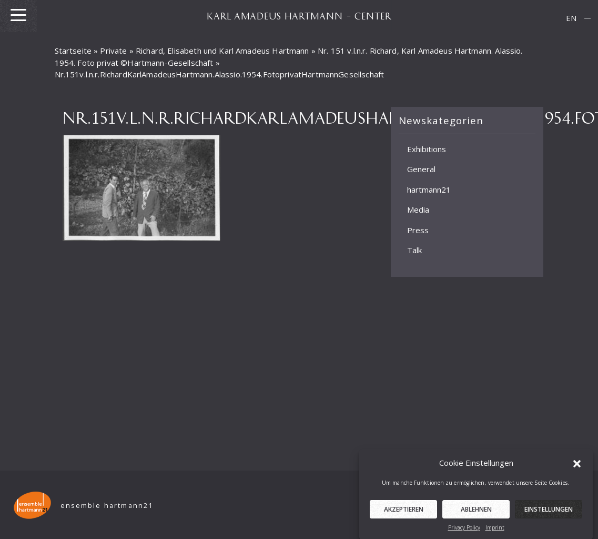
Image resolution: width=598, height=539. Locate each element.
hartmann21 (429, 189)
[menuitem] (571, 18)
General (421, 169)
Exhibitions (426, 148)
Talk (414, 250)
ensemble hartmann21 (107, 505)
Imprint (494, 530)
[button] (577, 466)
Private (113, 50)
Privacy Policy (464, 530)
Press (418, 229)
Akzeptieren (403, 512)
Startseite (73, 50)
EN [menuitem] (571, 18)
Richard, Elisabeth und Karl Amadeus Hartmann (222, 50)
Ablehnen (476, 512)
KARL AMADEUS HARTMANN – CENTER (299, 16)
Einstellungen (548, 512)
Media (418, 209)
